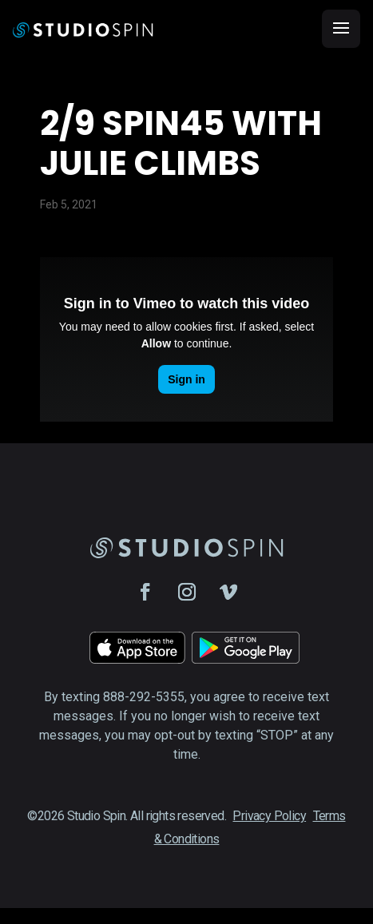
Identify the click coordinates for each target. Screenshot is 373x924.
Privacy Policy (269, 815)
